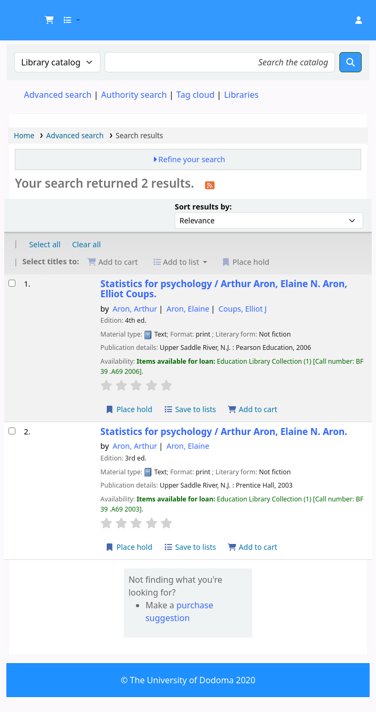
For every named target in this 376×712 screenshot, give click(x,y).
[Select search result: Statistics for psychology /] (11, 283)
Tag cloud (195, 94)
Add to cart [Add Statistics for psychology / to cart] (252, 409)
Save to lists (190, 409)
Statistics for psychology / (223, 289)
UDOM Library (35, 15)
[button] (49, 20)
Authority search (134, 94)
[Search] (350, 62)
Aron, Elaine (188, 309)
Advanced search (57, 94)
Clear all (86, 244)
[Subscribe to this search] (210, 184)
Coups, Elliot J (243, 309)
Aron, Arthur (135, 309)
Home (24, 135)
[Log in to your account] (358, 20)
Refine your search (191, 159)
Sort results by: (203, 207)
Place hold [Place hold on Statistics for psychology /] (128, 409)
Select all (45, 244)
